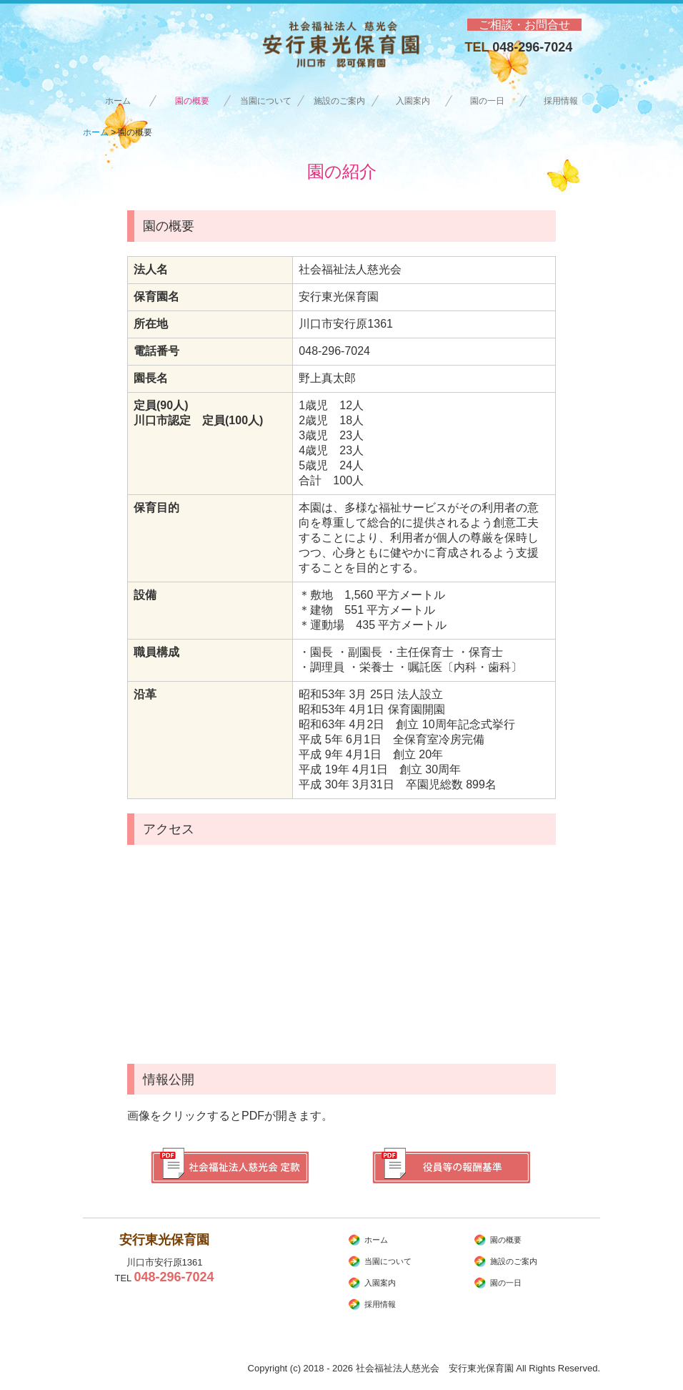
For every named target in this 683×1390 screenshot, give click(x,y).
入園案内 (413, 101)
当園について (265, 101)
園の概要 (192, 101)
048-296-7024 (532, 47)
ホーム (118, 101)
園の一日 (487, 101)
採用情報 (565, 101)
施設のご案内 (339, 101)
